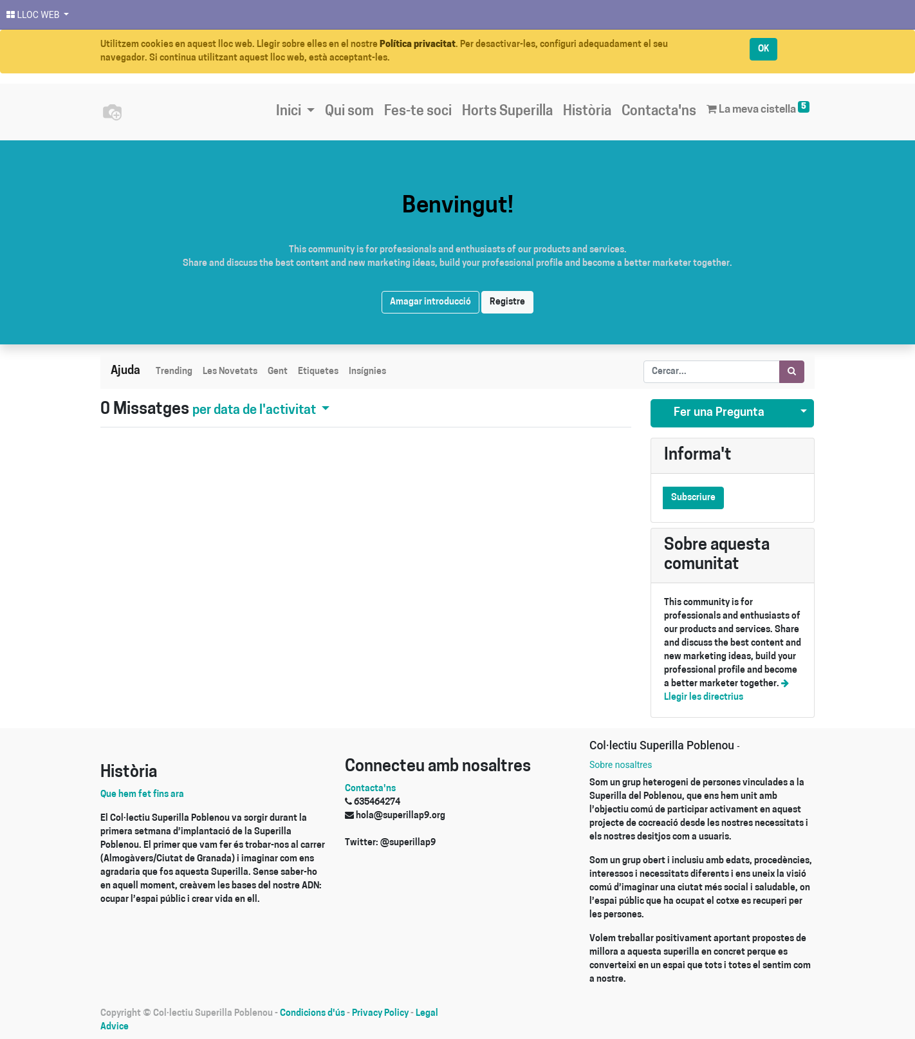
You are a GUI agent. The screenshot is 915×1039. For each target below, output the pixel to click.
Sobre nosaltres (620, 765)
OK (763, 49)
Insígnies (367, 372)
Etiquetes (318, 372)
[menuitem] (349, 112)
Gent (278, 372)
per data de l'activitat (255, 410)
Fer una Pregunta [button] (719, 412)
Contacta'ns (370, 789)
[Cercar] (791, 371)
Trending (174, 372)
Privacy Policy (380, 1013)
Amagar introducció (430, 302)
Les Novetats (230, 372)
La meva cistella (758, 108)
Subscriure (693, 498)
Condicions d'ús (312, 1013)
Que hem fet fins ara (142, 795)
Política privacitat (418, 45)
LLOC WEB (34, 15)
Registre (507, 302)
